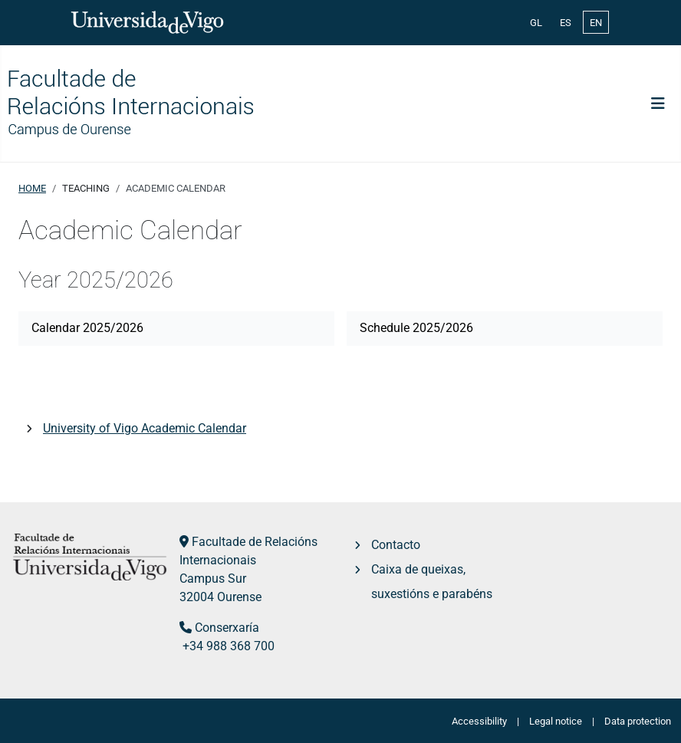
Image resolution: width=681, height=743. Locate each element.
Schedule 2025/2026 (416, 328)
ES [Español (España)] (565, 22)
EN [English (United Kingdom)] (596, 22)
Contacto (395, 545)
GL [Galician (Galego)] (536, 22)
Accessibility (479, 721)
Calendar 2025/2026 (87, 328)
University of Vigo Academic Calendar (144, 428)
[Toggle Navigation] (658, 103)
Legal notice (555, 721)
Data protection (637, 721)
